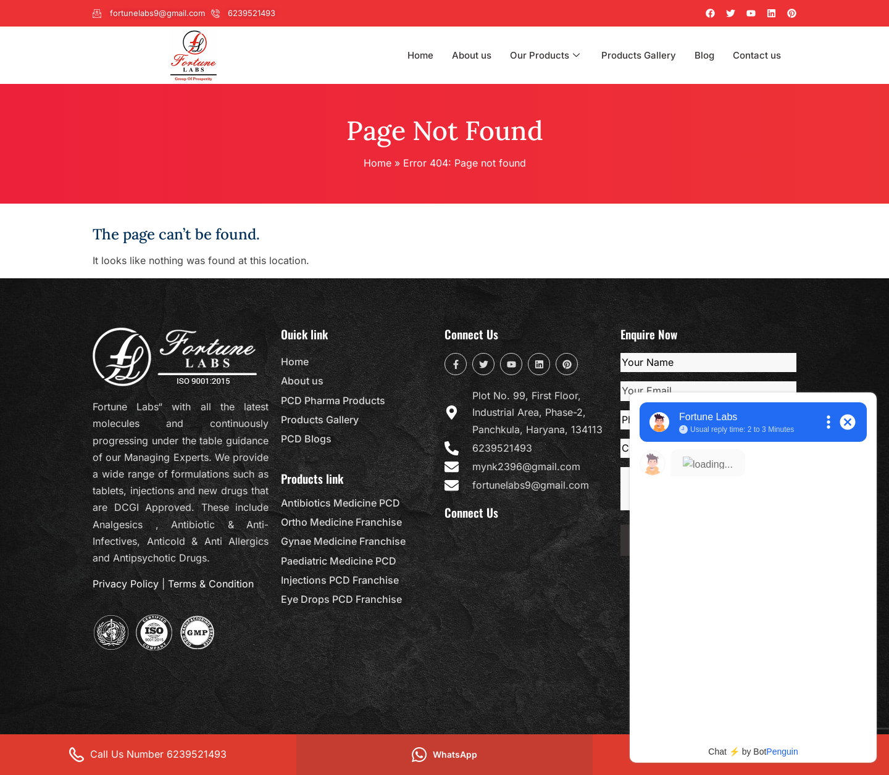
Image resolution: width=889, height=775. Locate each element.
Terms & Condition (211, 584)
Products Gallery (638, 55)
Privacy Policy (126, 584)
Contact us (757, 55)
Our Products (546, 55)
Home (420, 55)
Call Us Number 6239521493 (148, 754)
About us (471, 55)
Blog (704, 55)
